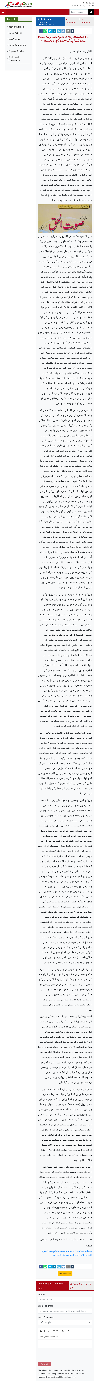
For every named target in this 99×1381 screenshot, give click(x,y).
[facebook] (41, 31)
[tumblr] (72, 31)
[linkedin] (54, 31)
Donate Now (65, 1273)
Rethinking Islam (16, 26)
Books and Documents (14, 59)
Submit (44, 1352)
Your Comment (46, 1317)
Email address (45, 1305)
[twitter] (50, 31)
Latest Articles (15, 33)
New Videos (14, 39)
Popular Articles (16, 51)
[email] (68, 31)
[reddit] (63, 31)
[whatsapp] (45, 31)
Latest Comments (17, 45)
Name (41, 1294)
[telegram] (59, 31)
